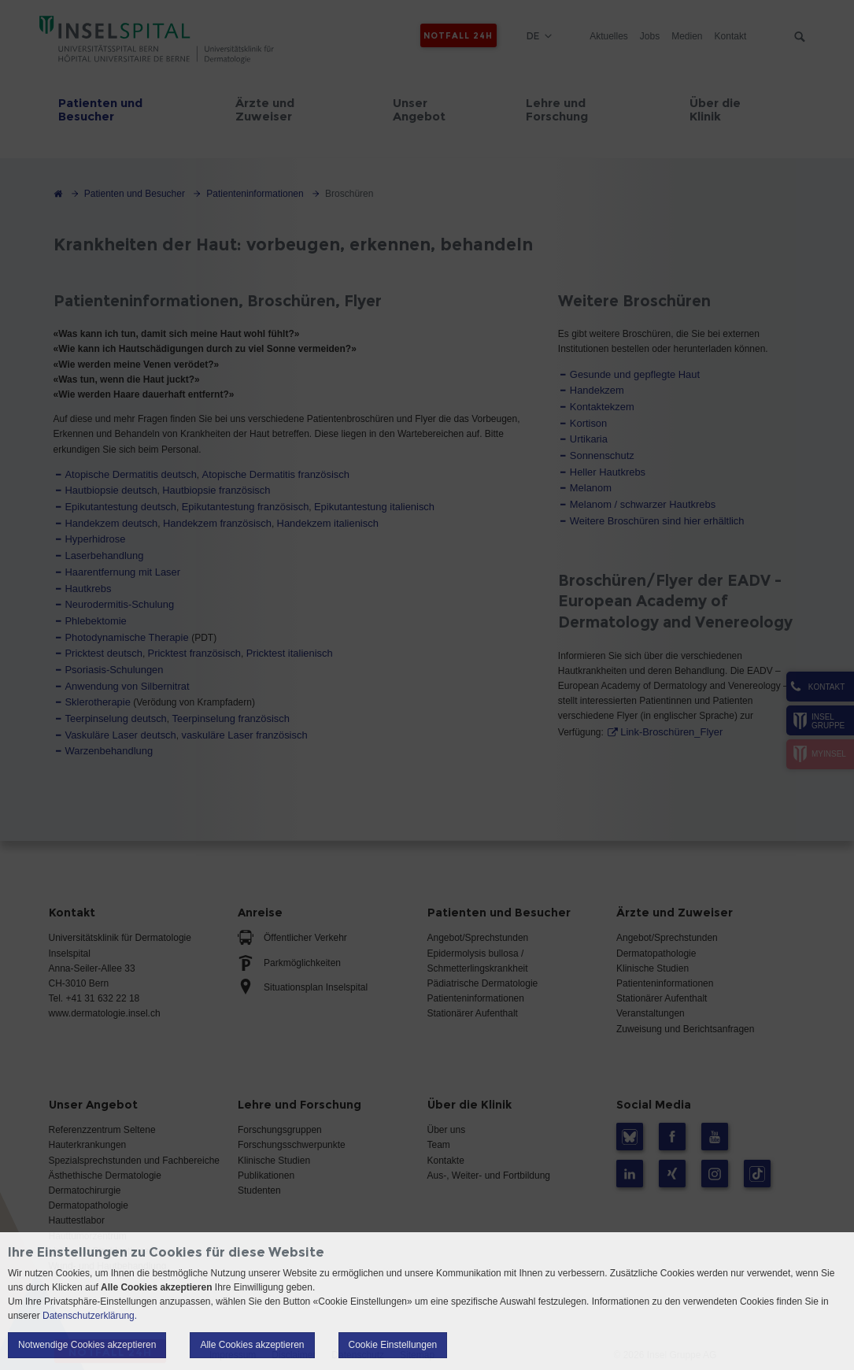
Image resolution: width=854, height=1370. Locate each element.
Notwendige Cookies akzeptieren (87, 1344)
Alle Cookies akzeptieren (252, 1344)
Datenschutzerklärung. (90, 1315)
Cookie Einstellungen (393, 1344)
